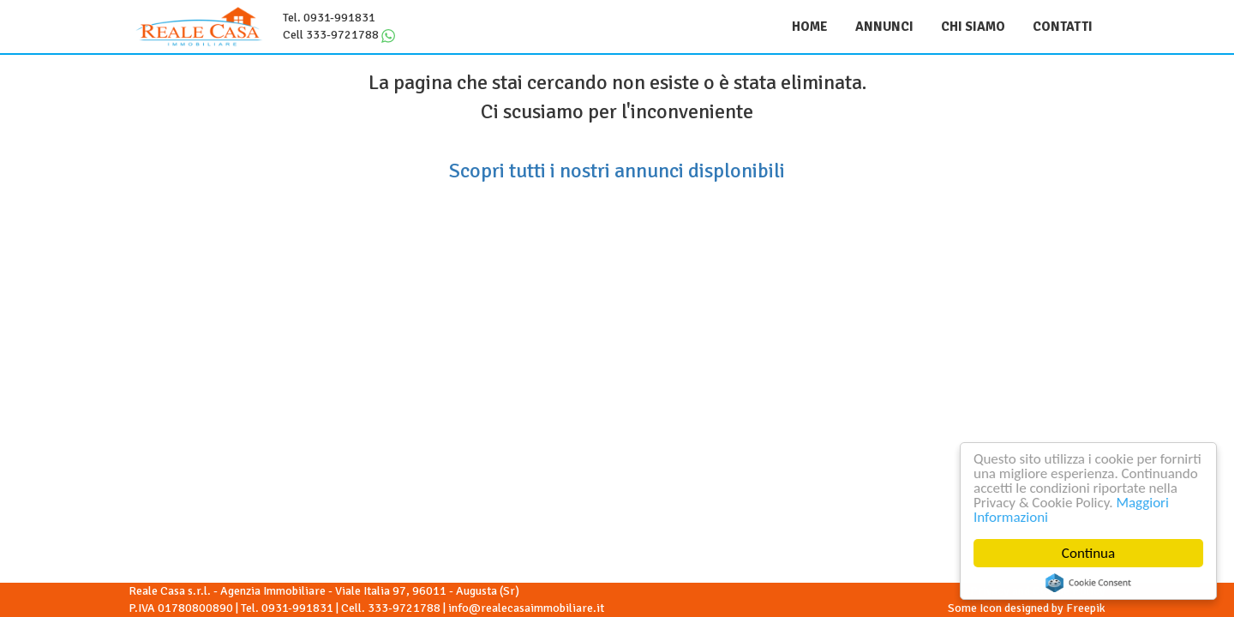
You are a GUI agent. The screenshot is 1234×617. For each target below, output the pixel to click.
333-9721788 (404, 608)
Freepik (1085, 608)
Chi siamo (973, 26)
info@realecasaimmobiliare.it (526, 608)
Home (810, 26)
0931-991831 (297, 608)
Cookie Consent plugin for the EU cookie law (1089, 582)
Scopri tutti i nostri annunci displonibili (617, 170)
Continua (1089, 553)
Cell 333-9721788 (331, 34)
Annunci (884, 26)
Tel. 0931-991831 (329, 17)
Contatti (1063, 26)
